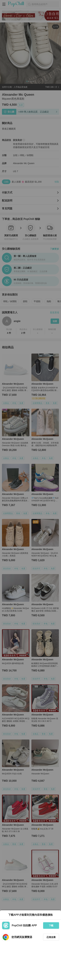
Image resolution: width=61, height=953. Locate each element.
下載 (51, 925)
